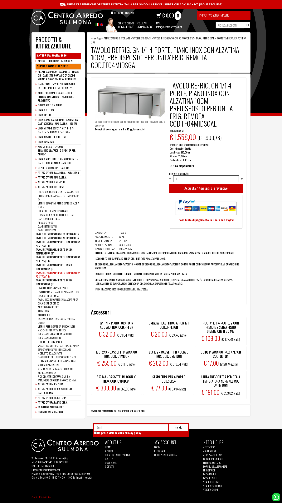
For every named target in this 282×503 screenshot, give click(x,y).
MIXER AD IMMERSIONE (48, 365)
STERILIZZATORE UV (47, 372)
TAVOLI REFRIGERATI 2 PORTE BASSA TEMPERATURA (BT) (54, 251)
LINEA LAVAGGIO (46, 142)
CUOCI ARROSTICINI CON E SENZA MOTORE (58, 192)
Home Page (96, 38)
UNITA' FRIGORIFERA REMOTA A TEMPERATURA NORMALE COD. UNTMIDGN (220, 381)
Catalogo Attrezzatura (117, 455)
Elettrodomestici (212, 463)
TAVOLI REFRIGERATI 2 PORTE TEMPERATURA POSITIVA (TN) (58, 244)
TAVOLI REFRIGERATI (141, 38)
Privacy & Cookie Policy (43, 473)
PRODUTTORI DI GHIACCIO (50, 342)
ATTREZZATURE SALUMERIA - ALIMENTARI (58, 172)
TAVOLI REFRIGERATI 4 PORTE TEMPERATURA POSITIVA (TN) (58, 274)
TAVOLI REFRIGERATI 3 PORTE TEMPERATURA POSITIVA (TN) (58, 259)
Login (157, 447)
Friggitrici (209, 470)
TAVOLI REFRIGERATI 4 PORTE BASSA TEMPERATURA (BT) (54, 282)
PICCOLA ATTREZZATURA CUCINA (54, 376)
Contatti (109, 466)
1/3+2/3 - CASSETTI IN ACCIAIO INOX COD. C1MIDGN (116, 354)
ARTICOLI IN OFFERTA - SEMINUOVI (55, 61)
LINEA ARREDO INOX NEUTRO (52, 137)
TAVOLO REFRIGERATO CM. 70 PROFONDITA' (173, 38)
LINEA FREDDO (45, 115)
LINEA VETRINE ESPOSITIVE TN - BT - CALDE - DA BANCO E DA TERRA (56, 130)
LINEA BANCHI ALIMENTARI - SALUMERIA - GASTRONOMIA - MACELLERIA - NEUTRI (58, 121)
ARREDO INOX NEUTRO (48, 307)
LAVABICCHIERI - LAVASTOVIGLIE (53, 288)
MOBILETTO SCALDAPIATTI (50, 353)
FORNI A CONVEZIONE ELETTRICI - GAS (56, 215)
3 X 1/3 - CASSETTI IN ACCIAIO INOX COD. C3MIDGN (116, 379)
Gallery (109, 459)
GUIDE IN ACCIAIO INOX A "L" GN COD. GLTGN (221, 354)
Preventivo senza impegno (214, 15)
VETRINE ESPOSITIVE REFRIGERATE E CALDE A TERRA (58, 205)
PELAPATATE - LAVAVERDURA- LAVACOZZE (57, 361)
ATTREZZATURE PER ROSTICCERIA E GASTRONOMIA (56, 391)
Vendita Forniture (212, 486)
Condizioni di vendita (165, 455)
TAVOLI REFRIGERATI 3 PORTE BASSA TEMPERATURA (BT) (54, 267)
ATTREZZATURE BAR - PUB (51, 182)
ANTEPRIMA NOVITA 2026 (52, 55)
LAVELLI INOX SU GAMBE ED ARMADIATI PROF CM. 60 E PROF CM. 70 (59, 294)
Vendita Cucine (211, 482)
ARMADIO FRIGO (46, 222)
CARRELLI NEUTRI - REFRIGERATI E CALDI (57, 357)
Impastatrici (209, 474)
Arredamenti (209, 451)
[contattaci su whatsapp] (276, 497)
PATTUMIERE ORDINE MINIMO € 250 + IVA (57, 380)
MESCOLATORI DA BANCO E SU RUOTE (56, 369)
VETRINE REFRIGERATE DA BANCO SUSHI (56, 326)
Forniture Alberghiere (215, 466)
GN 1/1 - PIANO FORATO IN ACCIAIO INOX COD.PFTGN (116, 325)
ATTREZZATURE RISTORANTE (117, 38)
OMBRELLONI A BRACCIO (50, 412)
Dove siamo (111, 463)
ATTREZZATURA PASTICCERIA (52, 402)
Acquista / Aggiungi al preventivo (206, 188)
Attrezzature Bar (212, 455)
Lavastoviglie (210, 478)
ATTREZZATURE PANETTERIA (52, 398)
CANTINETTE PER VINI (47, 226)
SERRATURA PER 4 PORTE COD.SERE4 (168, 379)
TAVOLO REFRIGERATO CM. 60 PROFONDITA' (57, 234)
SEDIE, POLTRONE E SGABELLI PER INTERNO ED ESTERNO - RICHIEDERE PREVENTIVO (56, 96)
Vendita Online (210, 489)
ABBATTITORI (44, 311)
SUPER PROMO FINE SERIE (52, 66)
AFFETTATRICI (44, 315)
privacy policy (133, 433)
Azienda (109, 451)
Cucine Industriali (213, 459)
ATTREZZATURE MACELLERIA (52, 177)
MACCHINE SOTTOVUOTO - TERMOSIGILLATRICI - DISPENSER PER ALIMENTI (56, 150)
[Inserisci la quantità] (206, 178)
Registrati (159, 451)
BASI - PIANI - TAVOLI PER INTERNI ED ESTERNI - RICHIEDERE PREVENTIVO (56, 86)
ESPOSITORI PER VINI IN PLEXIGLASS (54, 349)
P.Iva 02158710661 (82, 473)
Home (108, 447)
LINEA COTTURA (46, 110)
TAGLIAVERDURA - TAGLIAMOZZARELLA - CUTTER (57, 320)
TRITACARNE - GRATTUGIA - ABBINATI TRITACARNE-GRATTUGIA (55, 336)
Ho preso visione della (119, 433)
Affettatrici (209, 447)
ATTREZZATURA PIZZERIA (50, 384)
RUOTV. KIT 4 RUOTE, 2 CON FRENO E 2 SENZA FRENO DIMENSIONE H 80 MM (221, 327)
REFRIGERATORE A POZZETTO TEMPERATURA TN (58, 197)
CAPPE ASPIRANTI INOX (49, 219)
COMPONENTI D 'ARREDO (50, 105)
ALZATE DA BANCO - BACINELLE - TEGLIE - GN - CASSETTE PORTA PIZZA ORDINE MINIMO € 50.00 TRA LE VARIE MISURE (59, 75)
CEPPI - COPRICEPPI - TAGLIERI (53, 168)
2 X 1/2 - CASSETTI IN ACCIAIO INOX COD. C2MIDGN (168, 354)
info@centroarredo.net (169, 26)
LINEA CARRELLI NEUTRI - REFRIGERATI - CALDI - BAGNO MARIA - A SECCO (58, 161)
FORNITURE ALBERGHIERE (51, 407)
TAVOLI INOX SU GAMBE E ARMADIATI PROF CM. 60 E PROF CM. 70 (58, 301)
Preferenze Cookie (64, 473)
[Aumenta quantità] (242, 179)
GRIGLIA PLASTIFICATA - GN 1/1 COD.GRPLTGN (168, 325)
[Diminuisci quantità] (170, 179)
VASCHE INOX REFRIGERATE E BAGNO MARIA (58, 346)
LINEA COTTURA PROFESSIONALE (53, 211)
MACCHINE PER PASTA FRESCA (52, 330)
